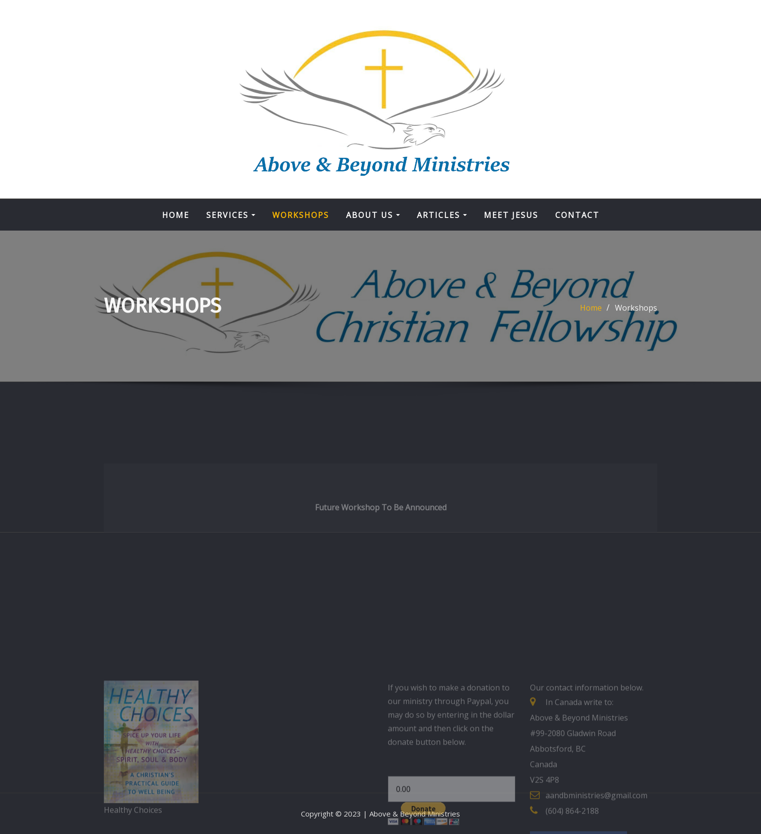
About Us (373, 215)
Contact (577, 215)
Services (230, 215)
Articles (442, 215)
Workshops (300, 215)
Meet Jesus (511, 215)
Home (175, 215)
